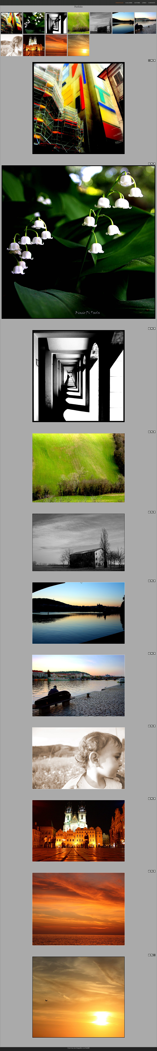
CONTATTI (151, 2)
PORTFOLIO (119, 2)
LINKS (144, 2)
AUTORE (137, 2)
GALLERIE (128, 2)
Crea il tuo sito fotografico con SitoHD (78, 1048)
